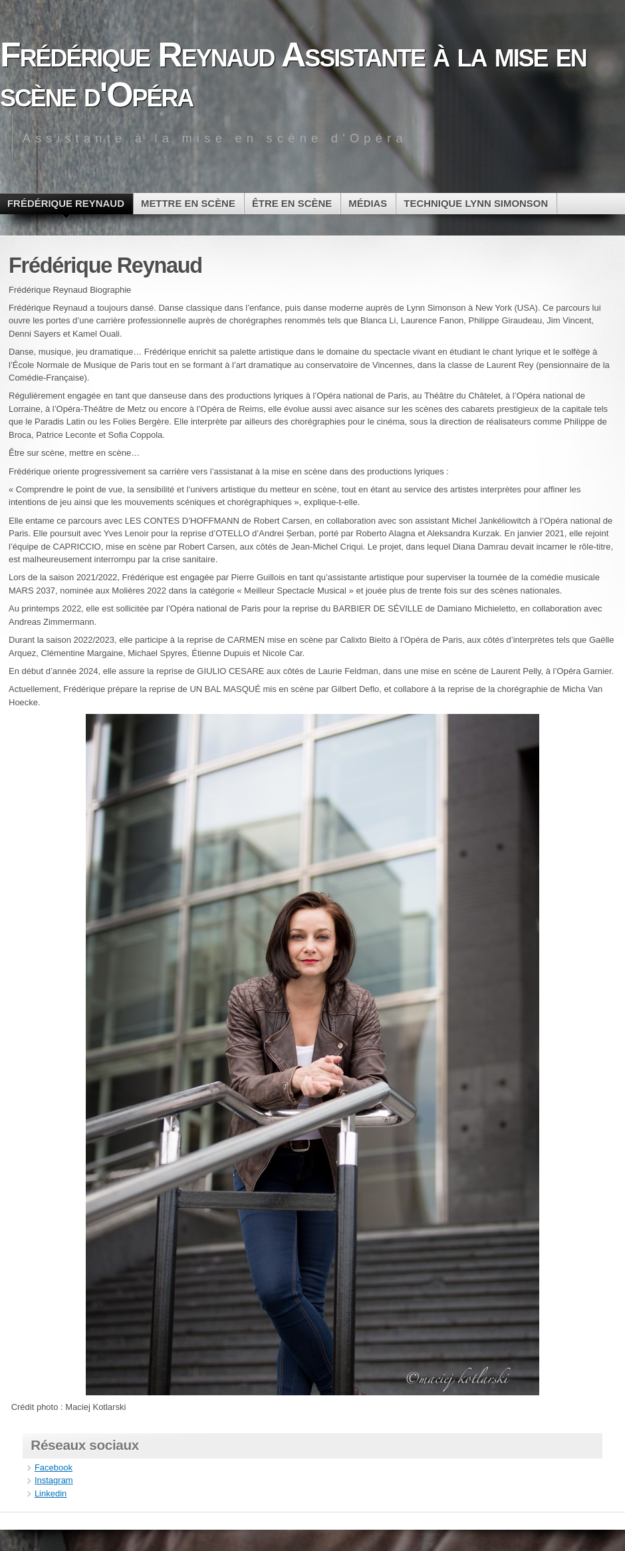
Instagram (54, 1480)
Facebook (53, 1467)
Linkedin (50, 1493)
